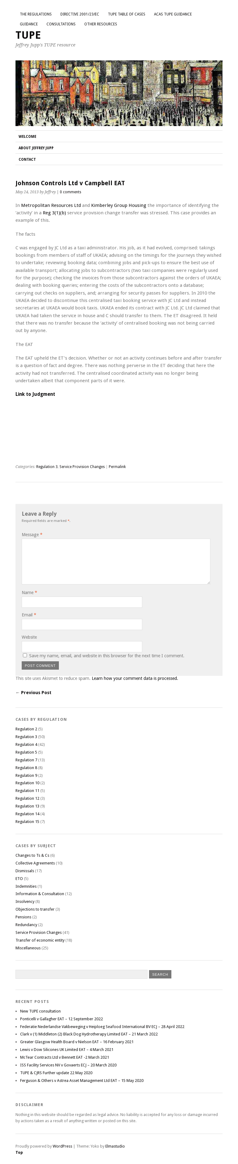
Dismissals (24, 871)
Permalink (117, 467)
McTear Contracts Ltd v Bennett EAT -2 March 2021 (64, 1057)
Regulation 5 (26, 752)
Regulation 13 (27, 806)
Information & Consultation (39, 893)
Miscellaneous (28, 948)
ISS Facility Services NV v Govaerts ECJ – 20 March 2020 (68, 1065)
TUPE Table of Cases (126, 14)
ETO (19, 878)
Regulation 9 (26, 775)
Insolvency (24, 901)
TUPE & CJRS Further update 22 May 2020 (56, 1072)
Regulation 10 (27, 783)
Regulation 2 (26, 729)
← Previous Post (33, 692)
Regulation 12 (27, 798)
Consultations (61, 24)
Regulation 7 (26, 760)
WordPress (62, 1146)
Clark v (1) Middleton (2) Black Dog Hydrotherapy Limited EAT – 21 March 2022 (89, 1034)
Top (19, 1152)
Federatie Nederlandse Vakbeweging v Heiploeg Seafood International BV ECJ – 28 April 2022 (102, 1026)
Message (32, 534)
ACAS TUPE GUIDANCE (173, 14)
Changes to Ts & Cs (32, 855)
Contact (27, 159)
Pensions (23, 917)
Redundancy (26, 924)
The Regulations (36, 14)
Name (29, 592)
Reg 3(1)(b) (54, 213)
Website (29, 637)
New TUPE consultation (40, 1011)
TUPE (28, 35)
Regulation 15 (27, 821)
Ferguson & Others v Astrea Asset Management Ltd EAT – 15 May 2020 (81, 1080)
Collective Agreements (35, 863)
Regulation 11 (27, 790)
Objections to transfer (35, 909)
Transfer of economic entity (39, 940)
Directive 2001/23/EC (79, 14)
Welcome (27, 136)
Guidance (29, 24)
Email (29, 614)
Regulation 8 (26, 767)
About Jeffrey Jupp (36, 148)
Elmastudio (115, 1146)
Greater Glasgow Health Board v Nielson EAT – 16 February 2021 (77, 1041)
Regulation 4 (26, 744)
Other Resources (100, 24)
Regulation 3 (47, 467)
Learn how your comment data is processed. (135, 678)
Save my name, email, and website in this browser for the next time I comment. (106, 655)
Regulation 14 (27, 814)
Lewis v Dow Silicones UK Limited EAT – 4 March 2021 (66, 1049)
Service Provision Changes (82, 467)
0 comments (70, 192)
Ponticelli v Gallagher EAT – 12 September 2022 (61, 1019)
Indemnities (26, 886)
